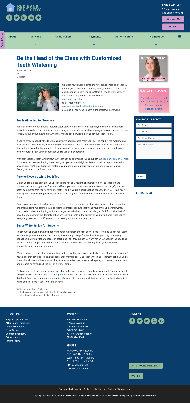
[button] (179, 36)
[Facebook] (9, 20)
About (12, 42)
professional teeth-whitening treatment (83, 106)
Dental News (25, 289)
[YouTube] (31, 20)
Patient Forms (124, 36)
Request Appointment (17, 319)
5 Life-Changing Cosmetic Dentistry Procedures (41, 295)
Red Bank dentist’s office (115, 158)
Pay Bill (173, 26)
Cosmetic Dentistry (16, 333)
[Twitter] (16, 20)
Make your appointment (56, 274)
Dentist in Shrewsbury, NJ (119, 389)
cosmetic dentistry (72, 99)
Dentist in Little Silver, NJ (95, 389)
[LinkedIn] (23, 20)
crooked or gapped (75, 204)
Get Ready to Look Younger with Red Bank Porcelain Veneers (47, 292)
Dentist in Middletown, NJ (70, 389)
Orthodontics (13, 337)
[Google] (38, 20)
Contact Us (173, 19)
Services (35, 42)
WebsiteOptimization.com (144, 395)
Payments (95, 42)
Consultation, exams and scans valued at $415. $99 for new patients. (154, 102)
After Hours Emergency (18, 323)
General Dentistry (15, 326)
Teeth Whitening (39, 289)
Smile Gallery (63, 36)
